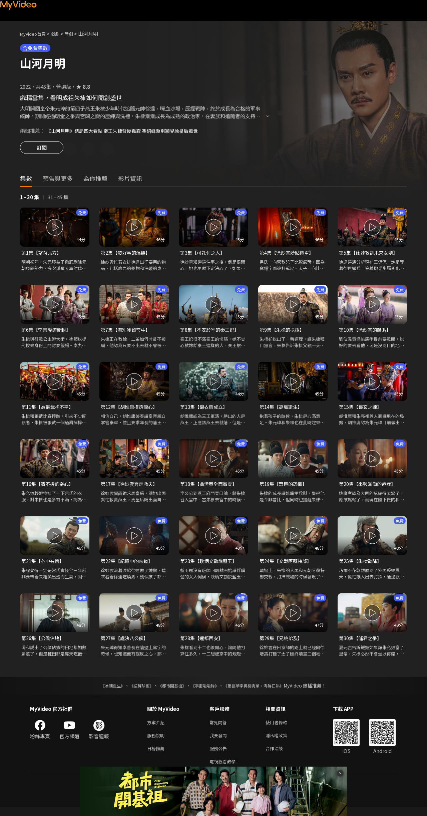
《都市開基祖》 (168, 690)
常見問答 (219, 727)
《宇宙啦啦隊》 (206, 690)
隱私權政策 (282, 741)
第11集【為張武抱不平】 (49, 409)
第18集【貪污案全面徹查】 (210, 487)
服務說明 (157, 741)
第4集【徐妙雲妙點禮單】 (288, 253)
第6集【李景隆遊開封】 (47, 331)
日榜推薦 (157, 755)
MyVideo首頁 (35, 33)
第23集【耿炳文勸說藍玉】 (210, 564)
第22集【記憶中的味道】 (128, 564)
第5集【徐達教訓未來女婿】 (370, 253)
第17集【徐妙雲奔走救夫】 (131, 487)
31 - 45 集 (58, 198)
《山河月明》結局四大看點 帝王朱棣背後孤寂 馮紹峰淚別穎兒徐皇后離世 (127, 130)
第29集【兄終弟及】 (282, 642)
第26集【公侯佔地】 (44, 642)
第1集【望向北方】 (42, 253)
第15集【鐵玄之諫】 (361, 409)
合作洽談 (280, 755)
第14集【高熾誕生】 (282, 409)
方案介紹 (157, 727)
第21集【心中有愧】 (44, 564)
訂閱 (42, 149)
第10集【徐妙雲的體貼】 (366, 331)
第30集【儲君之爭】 (361, 642)
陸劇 (75, 33)
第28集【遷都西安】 (203, 642)
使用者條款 (282, 727)
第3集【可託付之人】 (204, 253)
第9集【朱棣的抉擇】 (283, 331)
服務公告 (219, 755)
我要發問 (219, 741)
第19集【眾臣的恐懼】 (285, 487)
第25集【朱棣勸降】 (361, 564)
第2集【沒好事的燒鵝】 (127, 253)
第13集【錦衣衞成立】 (205, 409)
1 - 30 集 (29, 198)
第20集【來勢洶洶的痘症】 (369, 487)
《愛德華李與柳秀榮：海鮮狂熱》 (262, 690)
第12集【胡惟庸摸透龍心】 (131, 409)
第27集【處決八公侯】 (126, 642)
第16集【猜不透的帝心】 (49, 487)
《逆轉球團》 (134, 690)
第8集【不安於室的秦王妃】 (211, 331)
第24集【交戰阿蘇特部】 (287, 564)
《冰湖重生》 (101, 690)
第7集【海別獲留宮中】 (127, 331)
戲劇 (60, 33)
